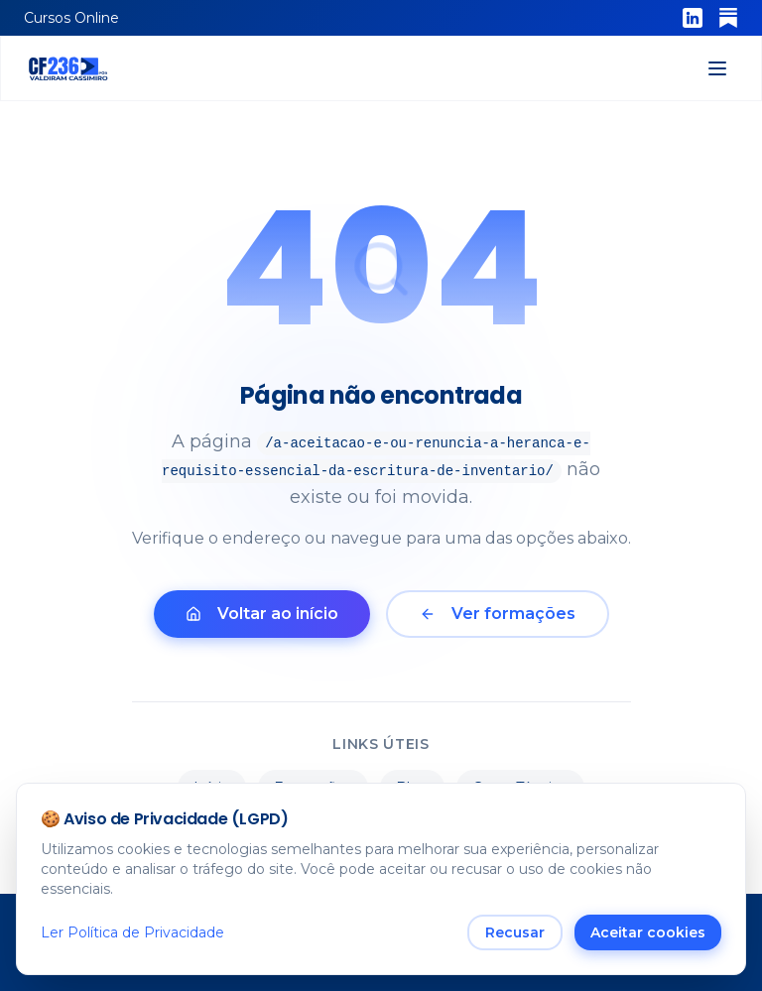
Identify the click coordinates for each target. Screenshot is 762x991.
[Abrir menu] (717, 68)
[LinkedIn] (692, 18)
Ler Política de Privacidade (132, 933)
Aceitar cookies (647, 933)
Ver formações (497, 613)
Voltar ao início (262, 613)
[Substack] (728, 18)
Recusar (515, 933)
